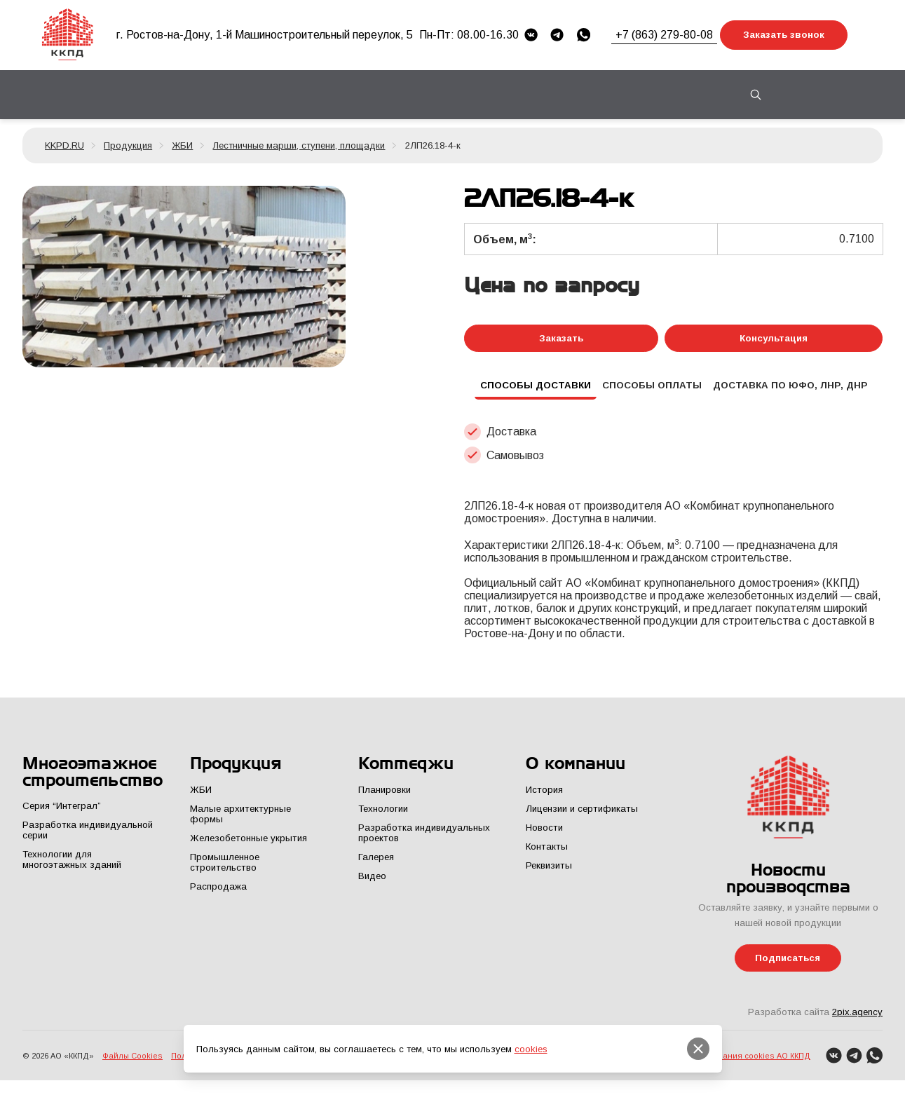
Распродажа (218, 893)
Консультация (774, 339)
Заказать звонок (783, 34)
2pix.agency (857, 1021)
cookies (531, 1049)
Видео (372, 883)
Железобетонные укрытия (247, 845)
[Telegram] (557, 34)
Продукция (128, 145)
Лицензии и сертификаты (581, 815)
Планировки (384, 796)
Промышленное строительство (224, 869)
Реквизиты (548, 872)
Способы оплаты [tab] (651, 390)
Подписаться (788, 965)
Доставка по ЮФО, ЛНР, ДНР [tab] (795, 390)
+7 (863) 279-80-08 (664, 35)
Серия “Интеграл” (61, 813)
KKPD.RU (64, 145)
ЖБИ (182, 145)
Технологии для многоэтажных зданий (71, 867)
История (544, 796)
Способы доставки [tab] (529, 390)
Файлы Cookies (132, 1067)
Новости (544, 834)
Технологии (383, 815)
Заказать (561, 339)
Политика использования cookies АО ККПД (726, 1067)
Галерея (376, 864)
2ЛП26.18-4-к (433, 145)
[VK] (531, 34)
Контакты (673, 94)
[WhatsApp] (583, 34)
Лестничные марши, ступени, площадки (298, 145)
